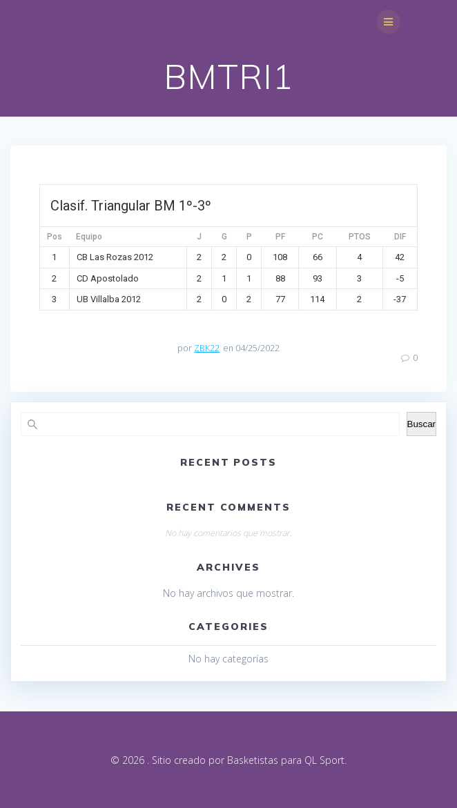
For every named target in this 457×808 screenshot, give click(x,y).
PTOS (360, 237)
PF (280, 237)
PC (317, 237)
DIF (400, 237)
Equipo (89, 237)
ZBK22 (207, 348)
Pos (54, 237)
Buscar (421, 424)
